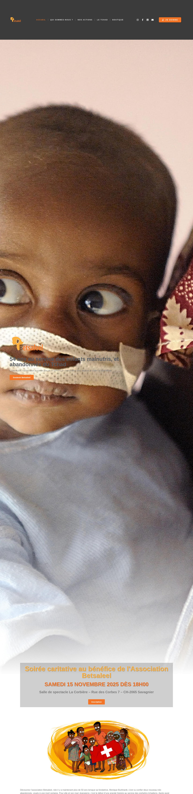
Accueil (41, 20)
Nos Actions (85, 20)
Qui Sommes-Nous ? (61, 20)
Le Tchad (102, 20)
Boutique (117, 20)
